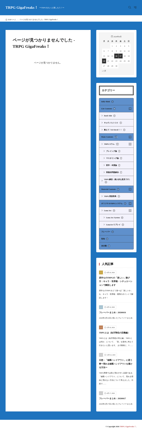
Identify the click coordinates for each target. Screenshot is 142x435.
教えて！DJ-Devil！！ (114, 129)
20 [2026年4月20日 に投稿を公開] (104, 61)
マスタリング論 (114, 157)
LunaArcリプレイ (115, 223)
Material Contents (110, 188)
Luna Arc (109, 209)
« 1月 (104, 71)
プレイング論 (113, 150)
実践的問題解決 (114, 171)
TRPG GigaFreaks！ (35, 7)
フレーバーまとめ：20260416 (115, 310)
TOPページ (12, 20)
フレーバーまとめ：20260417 (115, 400)
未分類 (105, 244)
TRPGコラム (111, 143)
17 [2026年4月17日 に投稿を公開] (120, 56)
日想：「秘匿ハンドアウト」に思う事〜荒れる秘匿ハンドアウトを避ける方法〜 (115, 365)
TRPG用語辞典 (112, 195)
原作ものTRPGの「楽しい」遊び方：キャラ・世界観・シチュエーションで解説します (116, 279)
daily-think (107, 101)
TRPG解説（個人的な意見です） (117, 179)
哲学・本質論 (113, 164)
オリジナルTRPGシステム (113, 202)
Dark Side (109, 115)
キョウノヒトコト (113, 122)
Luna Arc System (114, 216)
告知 (104, 237)
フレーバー (107, 230)
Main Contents (109, 136)
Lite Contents (108, 108)
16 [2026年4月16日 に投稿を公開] (116, 56)
